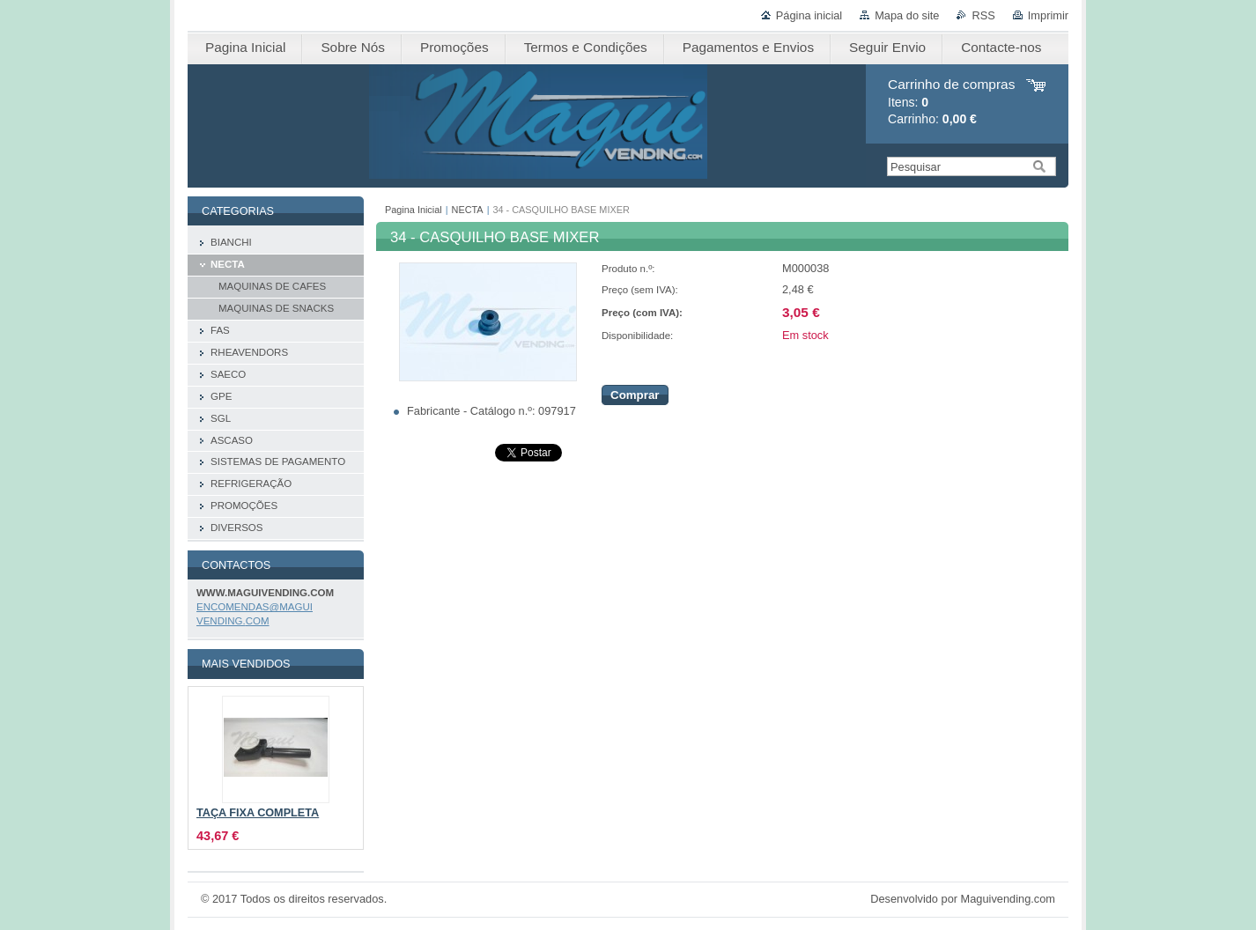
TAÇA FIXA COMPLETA (257, 813)
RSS (983, 15)
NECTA (468, 209)
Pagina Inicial (413, 209)
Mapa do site (907, 15)
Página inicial (809, 15)
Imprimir (1048, 15)
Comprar (635, 395)
